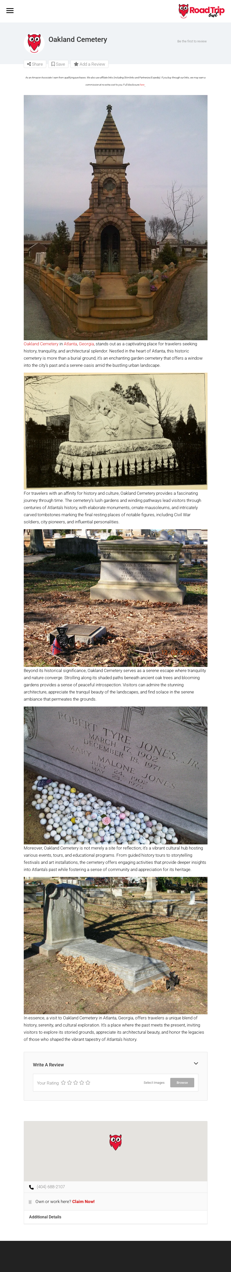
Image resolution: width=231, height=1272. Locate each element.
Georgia (86, 343)
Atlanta (70, 343)
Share (35, 64)
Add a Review (89, 64)
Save (58, 64)
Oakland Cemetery (41, 343)
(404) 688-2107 (51, 1186)
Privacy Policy (156, 1262)
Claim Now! (83, 1201)
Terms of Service (112, 1262)
